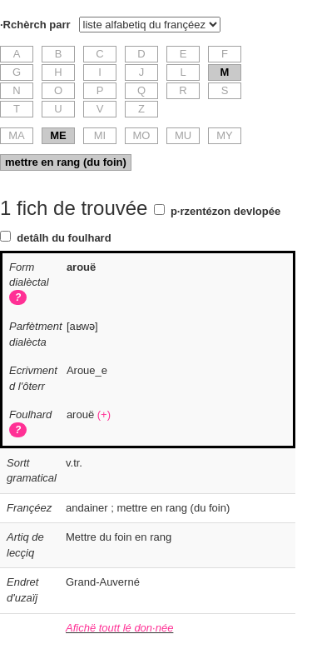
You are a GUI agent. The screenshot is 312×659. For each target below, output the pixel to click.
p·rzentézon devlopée (225, 211)
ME (58, 135)
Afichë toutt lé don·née (119, 628)
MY (224, 135)
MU (183, 135)
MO (142, 135)
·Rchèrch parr (35, 24)
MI (100, 135)
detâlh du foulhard (64, 238)
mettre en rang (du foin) (65, 162)
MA (16, 135)
